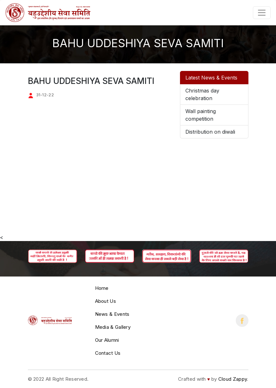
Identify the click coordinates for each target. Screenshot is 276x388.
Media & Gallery (113, 327)
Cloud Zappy (232, 379)
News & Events (112, 314)
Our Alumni (107, 340)
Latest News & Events (211, 77)
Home (102, 288)
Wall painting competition (200, 115)
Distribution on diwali (210, 132)
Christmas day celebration (202, 94)
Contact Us (108, 353)
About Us (105, 301)
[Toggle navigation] (262, 12)
